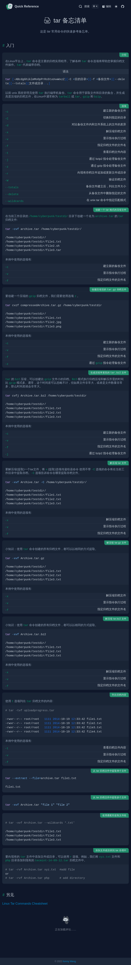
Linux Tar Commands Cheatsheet (24, 903)
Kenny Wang (69, 961)
